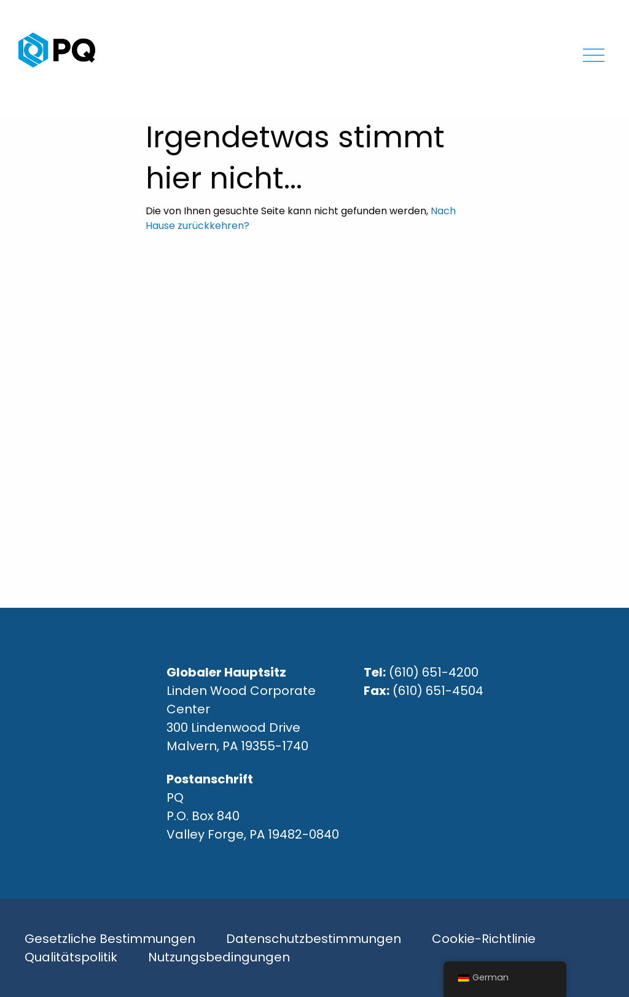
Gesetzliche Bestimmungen (110, 938)
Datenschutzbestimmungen (313, 938)
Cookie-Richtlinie (484, 938)
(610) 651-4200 (434, 672)
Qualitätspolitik (71, 957)
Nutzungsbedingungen (219, 957)
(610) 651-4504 (438, 690)
